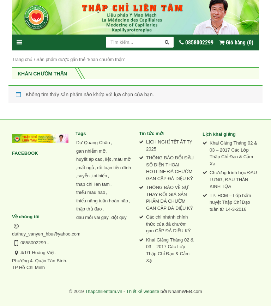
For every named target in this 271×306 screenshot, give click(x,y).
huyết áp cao (89, 159)
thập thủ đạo (89, 209)
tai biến (99, 175)
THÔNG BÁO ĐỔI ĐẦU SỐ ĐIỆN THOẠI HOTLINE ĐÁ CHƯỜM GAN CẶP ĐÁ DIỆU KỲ (170, 168)
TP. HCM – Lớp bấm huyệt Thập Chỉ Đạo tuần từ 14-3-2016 (230, 202)
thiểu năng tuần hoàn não (102, 200)
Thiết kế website (142, 291)
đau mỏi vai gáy (92, 217)
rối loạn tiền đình (114, 167)
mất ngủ (86, 167)
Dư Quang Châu (93, 142)
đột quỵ (119, 217)
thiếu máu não (90, 192)
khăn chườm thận (42, 73)
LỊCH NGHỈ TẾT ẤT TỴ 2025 (169, 145)
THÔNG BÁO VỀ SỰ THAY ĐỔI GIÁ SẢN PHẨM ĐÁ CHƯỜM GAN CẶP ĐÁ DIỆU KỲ (169, 198)
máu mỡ (122, 159)
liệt (108, 159)
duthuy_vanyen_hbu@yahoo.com (46, 234)
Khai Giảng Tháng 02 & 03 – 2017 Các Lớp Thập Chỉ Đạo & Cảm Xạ (170, 250)
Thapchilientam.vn (103, 291)
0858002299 (33, 242)
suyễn (84, 175)
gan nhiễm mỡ (91, 151)
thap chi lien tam (93, 184)
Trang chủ (22, 59)
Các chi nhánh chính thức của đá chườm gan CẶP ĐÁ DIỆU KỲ (168, 223)
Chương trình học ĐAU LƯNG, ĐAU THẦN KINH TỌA (233, 179)
